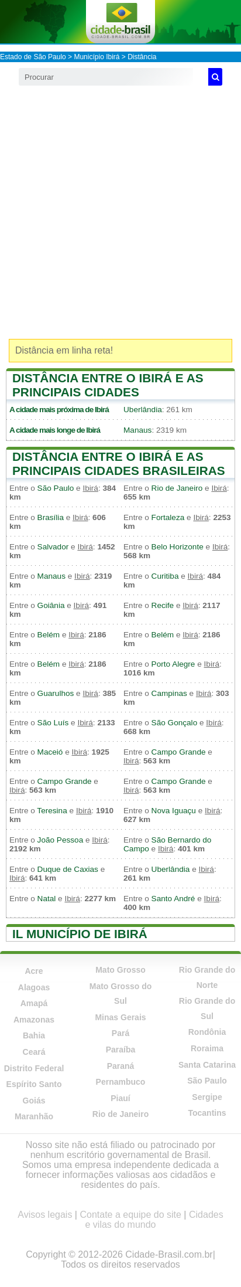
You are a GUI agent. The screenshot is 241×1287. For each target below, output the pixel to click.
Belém (48, 634)
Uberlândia (142, 409)
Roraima (207, 1048)
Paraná (121, 1066)
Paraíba (121, 1049)
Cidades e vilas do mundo (154, 1220)
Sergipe (207, 1097)
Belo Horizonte (178, 546)
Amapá (34, 1003)
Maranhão (34, 1116)
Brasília (50, 517)
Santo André (173, 898)
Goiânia (51, 605)
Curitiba (165, 576)
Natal (46, 898)
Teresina (52, 810)
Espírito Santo (34, 1084)
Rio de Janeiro (177, 488)
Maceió (50, 752)
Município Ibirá (96, 57)
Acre (34, 971)
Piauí (120, 1098)
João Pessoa (60, 840)
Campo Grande (179, 752)
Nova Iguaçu (174, 810)
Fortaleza (168, 517)
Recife (163, 605)
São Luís (53, 722)
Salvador (53, 546)
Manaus (137, 430)
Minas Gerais (120, 1017)
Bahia (34, 1035)
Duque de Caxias (67, 869)
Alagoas (34, 987)
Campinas (169, 693)
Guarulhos (55, 693)
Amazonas (33, 1019)
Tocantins (207, 1113)
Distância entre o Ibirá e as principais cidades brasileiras (118, 463)
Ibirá (102, 409)
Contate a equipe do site (130, 1215)
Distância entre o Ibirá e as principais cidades (108, 385)
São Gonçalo (175, 722)
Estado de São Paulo (33, 57)
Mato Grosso (120, 969)
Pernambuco (121, 1081)
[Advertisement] (120, 212)
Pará (120, 1033)
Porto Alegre (173, 664)
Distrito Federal (34, 1068)
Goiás (34, 1100)
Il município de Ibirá (79, 933)
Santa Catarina (207, 1064)
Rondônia (207, 1032)
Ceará (34, 1052)
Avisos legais (45, 1215)
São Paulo (55, 488)
